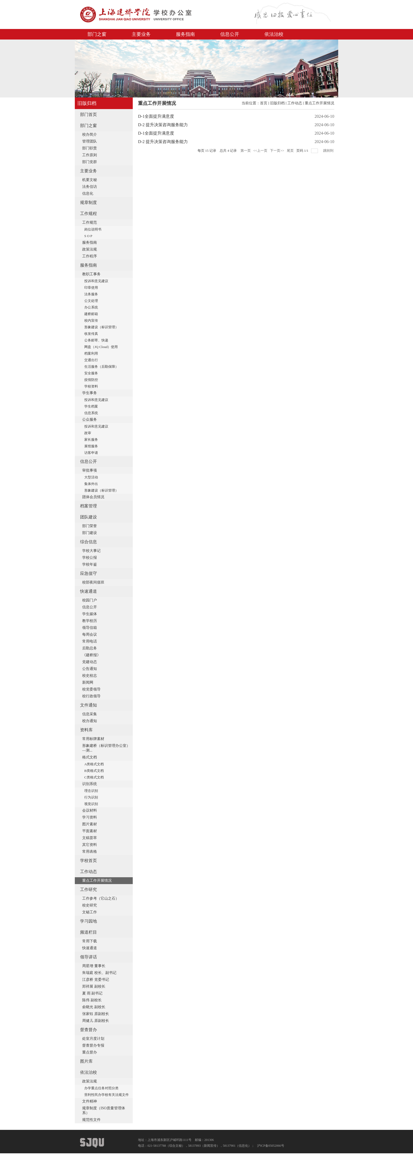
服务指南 (185, 34)
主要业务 (141, 34)
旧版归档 (277, 103)
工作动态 (294, 103)
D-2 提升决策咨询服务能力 (163, 124)
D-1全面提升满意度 (156, 116)
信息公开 (229, 34)
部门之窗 (96, 34)
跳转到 (328, 151)
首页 (263, 103)
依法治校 (273, 34)
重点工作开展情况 (319, 103)
